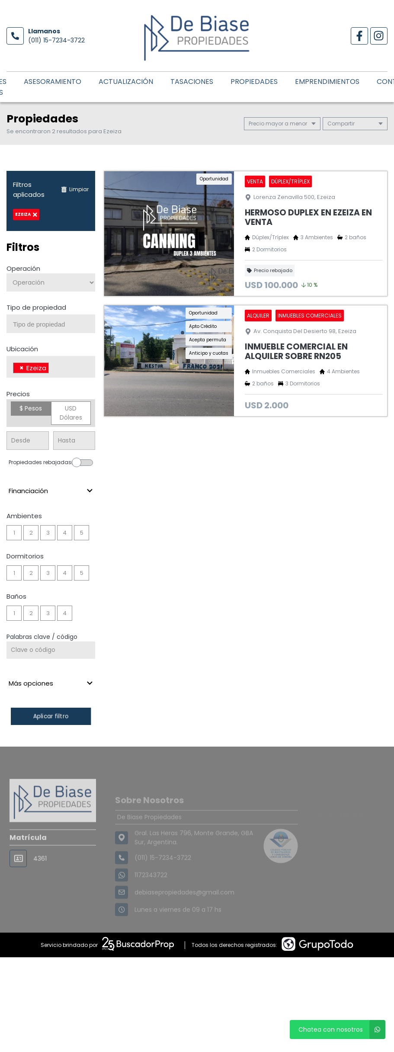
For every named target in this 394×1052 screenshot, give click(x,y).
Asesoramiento (52, 82)
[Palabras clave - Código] (50, 650)
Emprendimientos (327, 82)
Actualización (126, 82)
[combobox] (50, 323)
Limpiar (75, 189)
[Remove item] (22, 368)
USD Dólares (71, 413)
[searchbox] (54, 324)
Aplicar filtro (51, 716)
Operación (23, 268)
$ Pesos (30, 408)
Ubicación (22, 348)
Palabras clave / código (41, 636)
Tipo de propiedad (36, 307)
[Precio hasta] (74, 440)
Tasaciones (191, 82)
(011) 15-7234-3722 (56, 40)
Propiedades (254, 82)
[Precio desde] (27, 440)
